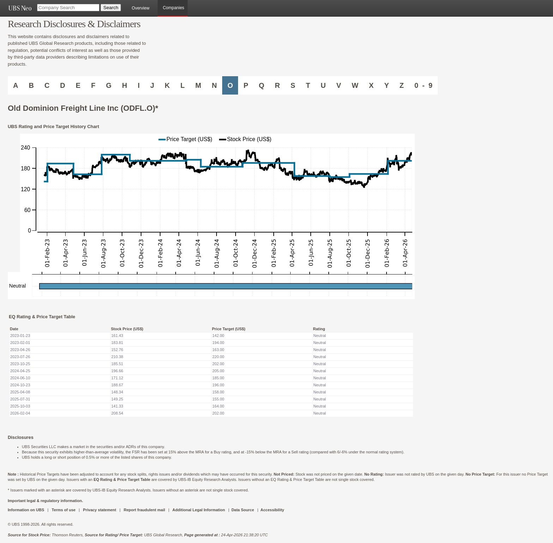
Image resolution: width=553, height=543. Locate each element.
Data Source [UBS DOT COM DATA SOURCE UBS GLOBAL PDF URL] (242, 510)
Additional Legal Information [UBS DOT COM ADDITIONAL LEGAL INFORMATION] (198, 510)
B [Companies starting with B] (31, 85)
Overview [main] (141, 8)
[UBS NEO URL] (19, 8)
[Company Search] (68, 7)
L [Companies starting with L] (183, 85)
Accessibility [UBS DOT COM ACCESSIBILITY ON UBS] (272, 510)
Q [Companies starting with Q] (262, 85)
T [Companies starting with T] (308, 85)
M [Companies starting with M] (198, 85)
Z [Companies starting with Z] (402, 85)
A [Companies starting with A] (15, 85)
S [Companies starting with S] (293, 85)
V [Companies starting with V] (338, 85)
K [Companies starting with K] (167, 85)
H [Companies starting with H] (124, 85)
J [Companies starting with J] (152, 85)
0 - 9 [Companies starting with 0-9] (423, 85)
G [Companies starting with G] (108, 85)
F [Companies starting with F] (93, 85)
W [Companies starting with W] (355, 85)
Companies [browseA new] (173, 7)
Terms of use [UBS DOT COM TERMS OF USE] (63, 510)
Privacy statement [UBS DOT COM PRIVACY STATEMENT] (99, 510)
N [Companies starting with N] (214, 85)
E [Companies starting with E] (78, 85)
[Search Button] (111, 7)
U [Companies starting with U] (323, 85)
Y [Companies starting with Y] (386, 85)
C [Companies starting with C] (46, 85)
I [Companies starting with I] (139, 85)
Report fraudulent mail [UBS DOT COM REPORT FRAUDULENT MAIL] (144, 510)
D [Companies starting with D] (62, 85)
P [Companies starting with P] (245, 85)
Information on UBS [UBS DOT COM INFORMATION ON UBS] (26, 510)
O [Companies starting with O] (230, 85)
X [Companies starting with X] (371, 85)
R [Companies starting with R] (277, 85)
